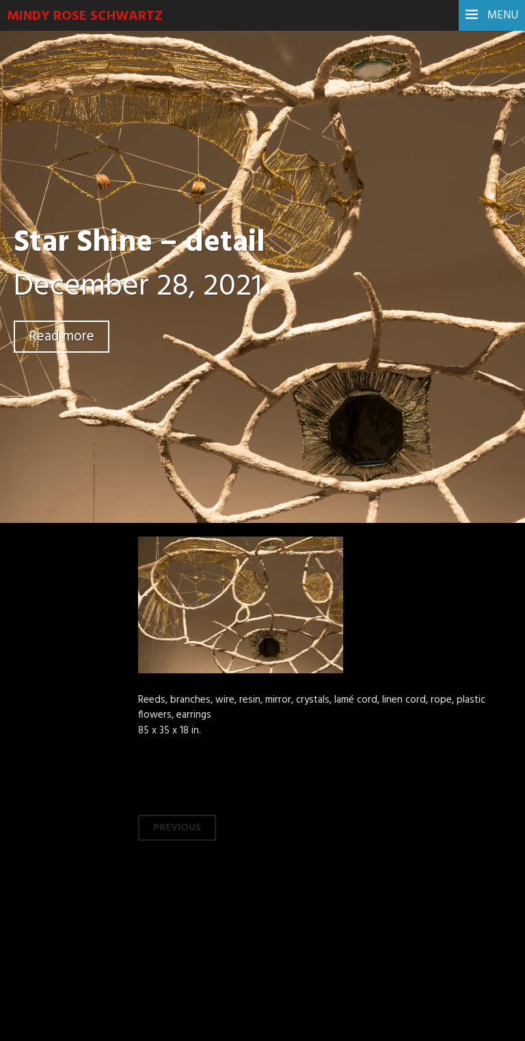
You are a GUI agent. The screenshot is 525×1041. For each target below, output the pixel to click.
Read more (61, 336)
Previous (177, 828)
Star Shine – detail (139, 243)
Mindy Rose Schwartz (85, 16)
